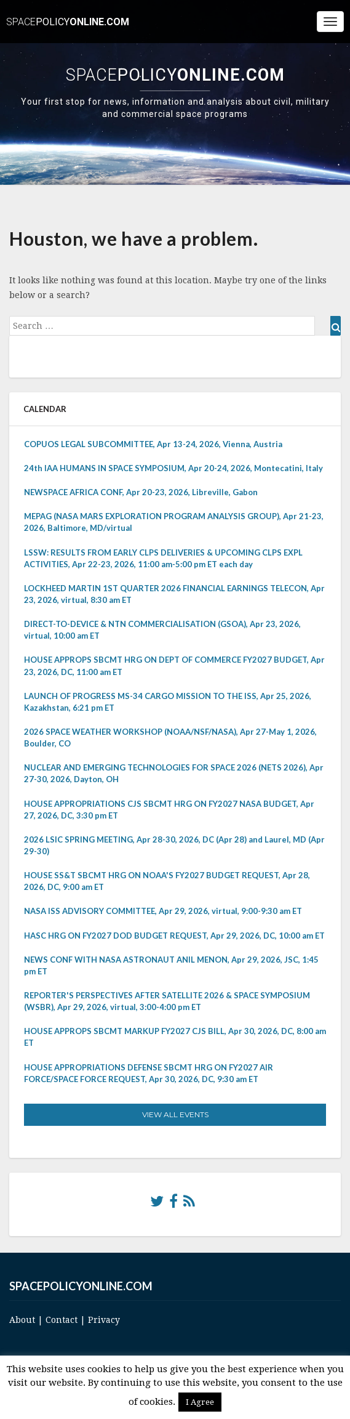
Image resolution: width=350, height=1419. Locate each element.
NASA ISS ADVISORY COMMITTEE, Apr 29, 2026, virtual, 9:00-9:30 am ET (163, 911)
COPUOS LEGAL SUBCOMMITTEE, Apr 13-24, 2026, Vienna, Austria (153, 444)
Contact (62, 1320)
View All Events (175, 1114)
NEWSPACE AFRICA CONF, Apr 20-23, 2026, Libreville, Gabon (141, 492)
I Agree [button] (200, 1402)
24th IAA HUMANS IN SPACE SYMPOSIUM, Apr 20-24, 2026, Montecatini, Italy (173, 468)
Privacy (104, 1320)
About (22, 1320)
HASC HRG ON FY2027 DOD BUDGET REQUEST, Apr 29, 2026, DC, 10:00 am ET (174, 935)
